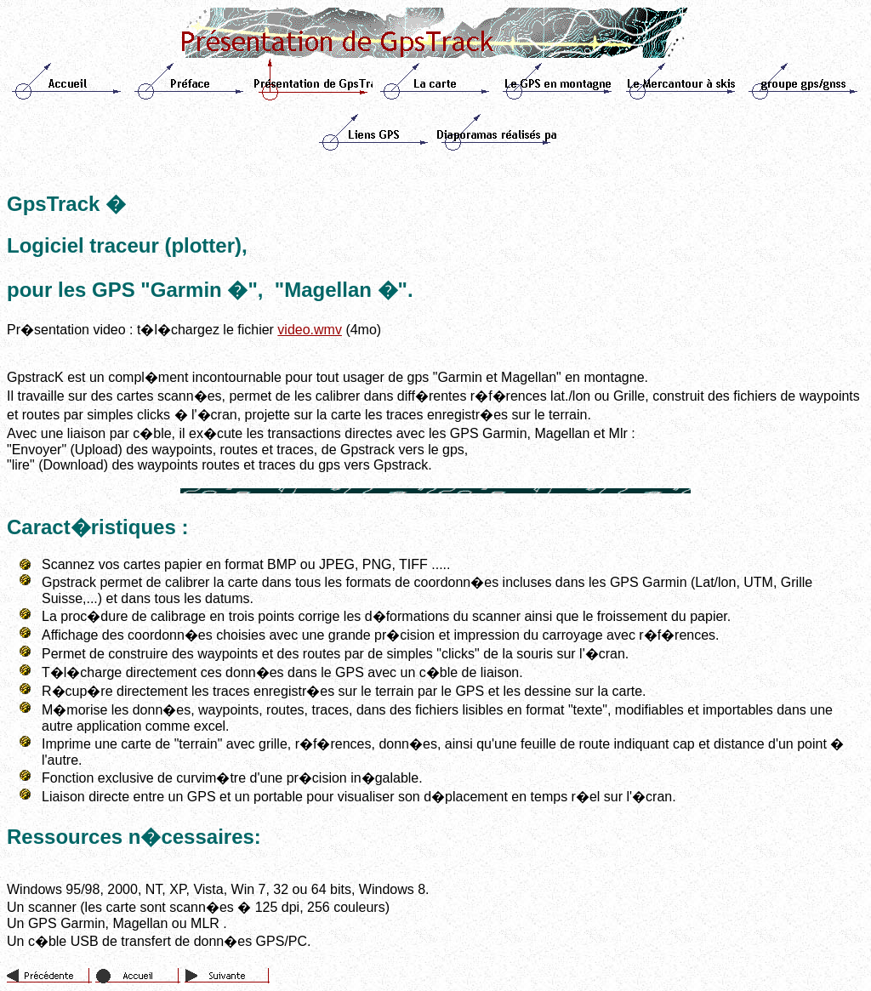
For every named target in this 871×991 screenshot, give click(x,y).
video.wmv (309, 329)
